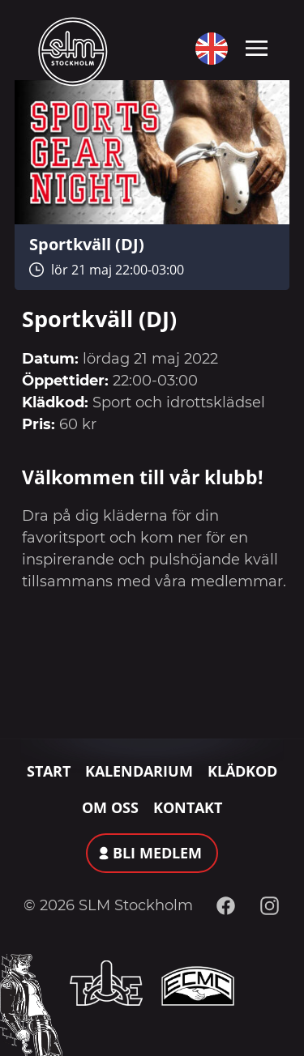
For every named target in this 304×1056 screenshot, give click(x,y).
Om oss (110, 807)
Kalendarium (139, 771)
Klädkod (242, 771)
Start (49, 771)
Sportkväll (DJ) (86, 243)
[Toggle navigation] (257, 47)
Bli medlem (157, 852)
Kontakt (187, 807)
